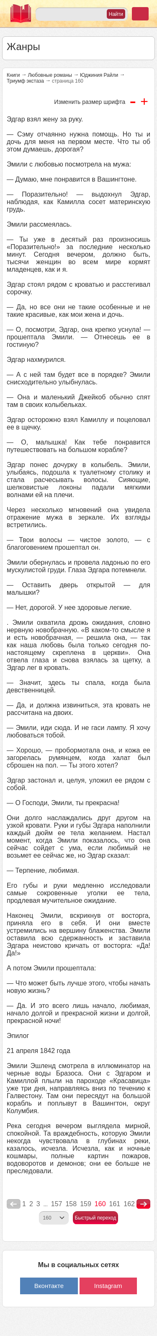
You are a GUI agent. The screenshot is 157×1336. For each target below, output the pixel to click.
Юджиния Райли (99, 75)
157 (56, 1203)
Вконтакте (49, 1285)
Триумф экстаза (25, 81)
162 (129, 1203)
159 (85, 1203)
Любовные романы (50, 75)
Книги (13, 75)
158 (71, 1203)
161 (115, 1203)
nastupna (143, 1204)
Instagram (108, 1285)
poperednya (14, 1204)
